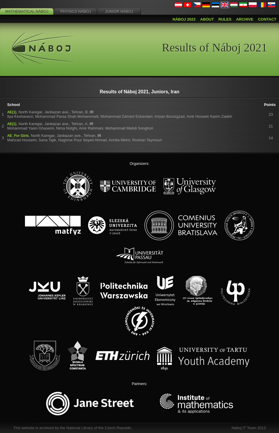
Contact (267, 19)
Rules (225, 19)
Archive (244, 19)
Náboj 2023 (184, 19)
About (207, 19)
